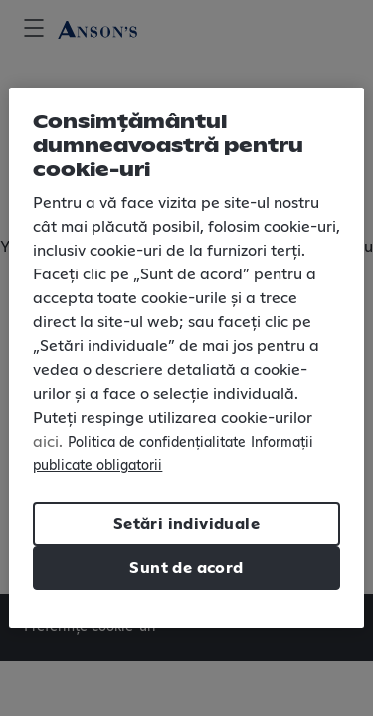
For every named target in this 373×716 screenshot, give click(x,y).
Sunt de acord (186, 568)
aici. (48, 441)
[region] (186, 358)
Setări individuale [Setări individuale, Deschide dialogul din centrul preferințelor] (186, 524)
